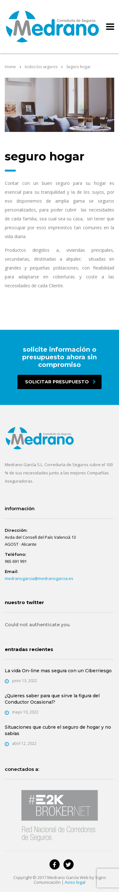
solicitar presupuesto (60, 382)
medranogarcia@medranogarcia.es (39, 578)
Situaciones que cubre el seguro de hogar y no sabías (58, 730)
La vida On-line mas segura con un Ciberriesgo (58, 671)
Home (10, 66)
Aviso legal (75, 882)
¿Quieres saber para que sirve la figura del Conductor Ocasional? (52, 699)
